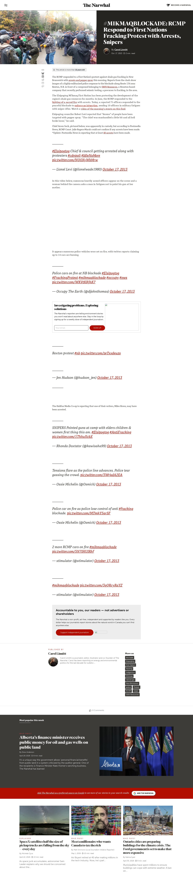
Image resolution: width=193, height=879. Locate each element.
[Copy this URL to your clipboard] (43, 70)
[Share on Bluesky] (43, 73)
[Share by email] (43, 82)
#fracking (126, 509)
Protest (136, 687)
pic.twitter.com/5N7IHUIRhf (73, 552)
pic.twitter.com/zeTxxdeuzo (101, 354)
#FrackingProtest (65, 278)
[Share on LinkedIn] (43, 76)
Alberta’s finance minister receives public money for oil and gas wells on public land (53, 742)
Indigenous (130, 672)
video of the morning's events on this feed (103, 109)
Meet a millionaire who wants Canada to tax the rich (91, 843)
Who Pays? (25, 733)
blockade (129, 658)
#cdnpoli (74, 156)
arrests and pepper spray (81, 80)
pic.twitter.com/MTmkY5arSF (88, 514)
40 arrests (108, 133)
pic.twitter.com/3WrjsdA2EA (101, 475)
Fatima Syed (130, 857)
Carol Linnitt (121, 49)
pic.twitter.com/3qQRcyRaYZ (101, 586)
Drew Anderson (28, 752)
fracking (129, 669)
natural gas (130, 680)
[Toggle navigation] (6, 5)
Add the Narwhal (144, 793)
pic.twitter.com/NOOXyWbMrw (75, 160)
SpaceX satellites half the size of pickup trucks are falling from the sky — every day (44, 845)
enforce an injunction (86, 105)
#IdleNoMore (90, 156)
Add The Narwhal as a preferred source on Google (60, 793)
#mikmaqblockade (92, 278)
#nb (77, 354)
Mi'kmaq (129, 676)
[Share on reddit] (43, 79)
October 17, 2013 (115, 170)
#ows (123, 278)
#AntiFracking (120, 433)
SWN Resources (109, 87)
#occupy (112, 278)
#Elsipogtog (61, 152)
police (128, 687)
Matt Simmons (79, 850)
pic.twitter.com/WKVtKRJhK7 (73, 283)
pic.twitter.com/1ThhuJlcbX (72, 437)
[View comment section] (43, 86)
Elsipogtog (130, 661)
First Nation (130, 665)
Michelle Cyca (27, 853)
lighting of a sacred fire (64, 102)
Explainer (25, 838)
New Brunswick (132, 683)
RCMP (128, 691)
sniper (136, 691)
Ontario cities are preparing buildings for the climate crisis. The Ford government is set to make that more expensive (147, 847)
